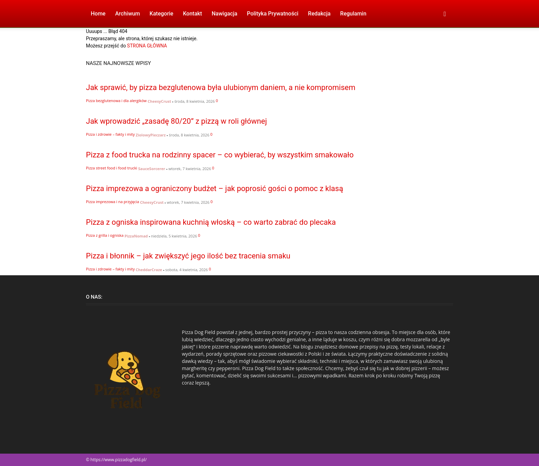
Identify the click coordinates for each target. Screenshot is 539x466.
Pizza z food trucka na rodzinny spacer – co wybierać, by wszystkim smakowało (220, 155)
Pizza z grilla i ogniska (104, 235)
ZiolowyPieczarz (151, 134)
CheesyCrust (159, 101)
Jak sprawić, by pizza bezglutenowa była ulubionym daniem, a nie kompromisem (220, 87)
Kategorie (161, 13)
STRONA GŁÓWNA (147, 45)
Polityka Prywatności (272, 13)
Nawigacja (225, 13)
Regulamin (353, 13)
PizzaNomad (136, 235)
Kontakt (192, 13)
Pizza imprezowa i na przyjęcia (112, 201)
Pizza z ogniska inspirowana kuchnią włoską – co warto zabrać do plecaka (211, 222)
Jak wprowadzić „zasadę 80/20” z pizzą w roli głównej (176, 121)
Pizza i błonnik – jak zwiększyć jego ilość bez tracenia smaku (188, 256)
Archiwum (127, 13)
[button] (445, 14)
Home (98, 13)
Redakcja (319, 13)
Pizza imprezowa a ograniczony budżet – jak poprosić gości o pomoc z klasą (214, 188)
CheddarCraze (149, 269)
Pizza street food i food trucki (111, 167)
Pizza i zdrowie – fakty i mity (110, 134)
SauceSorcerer (151, 168)
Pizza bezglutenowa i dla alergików (116, 100)
